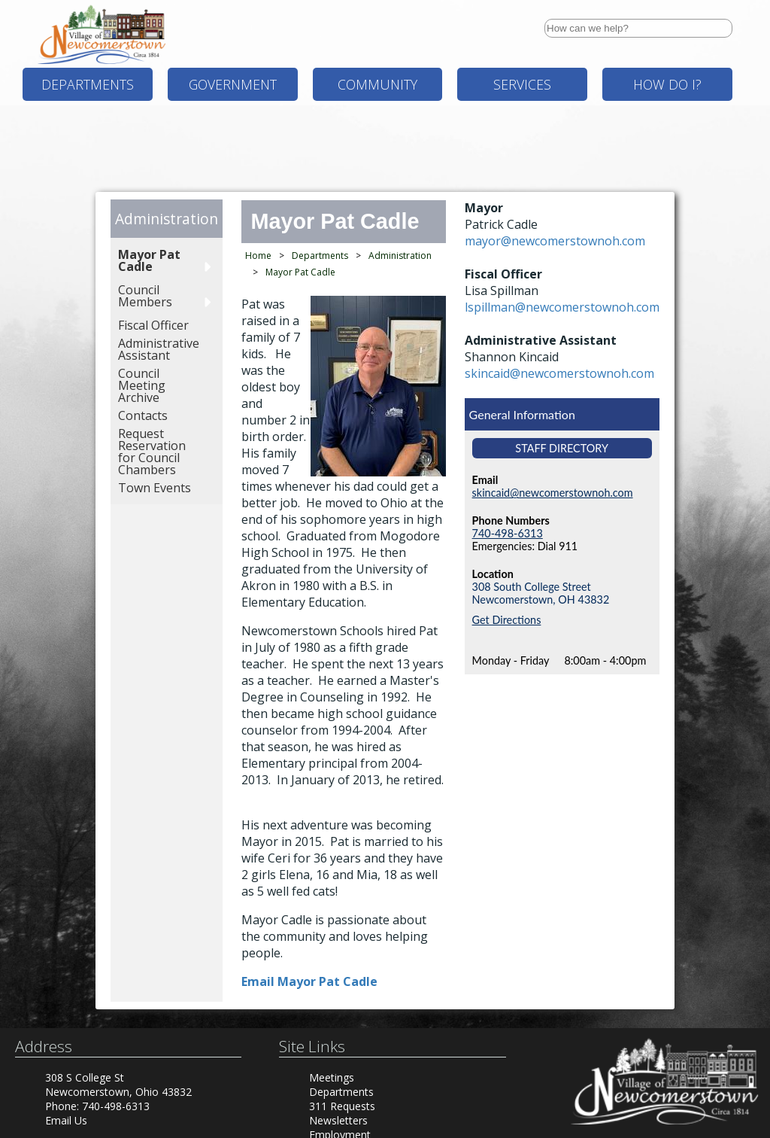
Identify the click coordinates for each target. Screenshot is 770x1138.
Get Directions (506, 619)
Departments (87, 84)
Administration (166, 218)
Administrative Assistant (158, 349)
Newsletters (338, 1120)
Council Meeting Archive (141, 385)
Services (522, 84)
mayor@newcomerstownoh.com (555, 241)
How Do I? (667, 84)
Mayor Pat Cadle (149, 260)
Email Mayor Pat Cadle (309, 981)
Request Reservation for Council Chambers (152, 451)
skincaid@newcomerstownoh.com (559, 373)
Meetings (331, 1077)
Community (377, 84)
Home (258, 255)
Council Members (145, 295)
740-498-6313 (507, 533)
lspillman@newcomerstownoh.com (562, 307)
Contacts (143, 415)
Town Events (154, 487)
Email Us (66, 1120)
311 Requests (342, 1106)
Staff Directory (561, 448)
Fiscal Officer (153, 325)
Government (233, 84)
